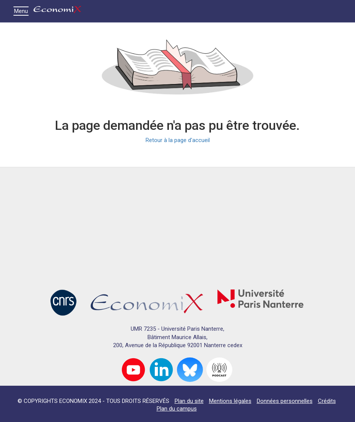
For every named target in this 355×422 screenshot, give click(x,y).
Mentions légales (230, 401)
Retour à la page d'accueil (178, 140)
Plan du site (189, 401)
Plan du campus (177, 408)
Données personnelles (285, 401)
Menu (22, 11)
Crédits (327, 401)
